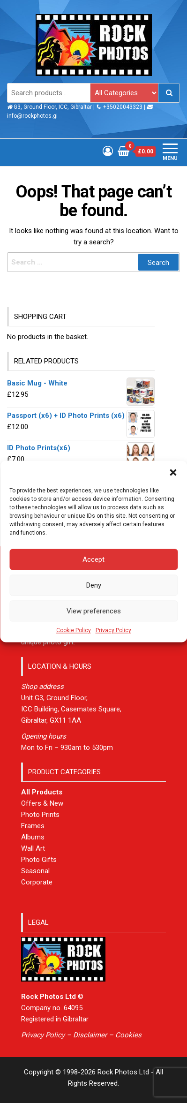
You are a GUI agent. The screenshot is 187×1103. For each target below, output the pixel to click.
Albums (33, 837)
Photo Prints (40, 814)
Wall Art (33, 848)
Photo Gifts (39, 859)
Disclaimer (90, 1035)
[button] (173, 472)
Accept (93, 559)
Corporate (36, 882)
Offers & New (42, 803)
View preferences (94, 611)
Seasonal (35, 871)
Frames (33, 826)
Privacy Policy (113, 630)
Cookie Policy (73, 630)
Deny (93, 585)
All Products (41, 792)
